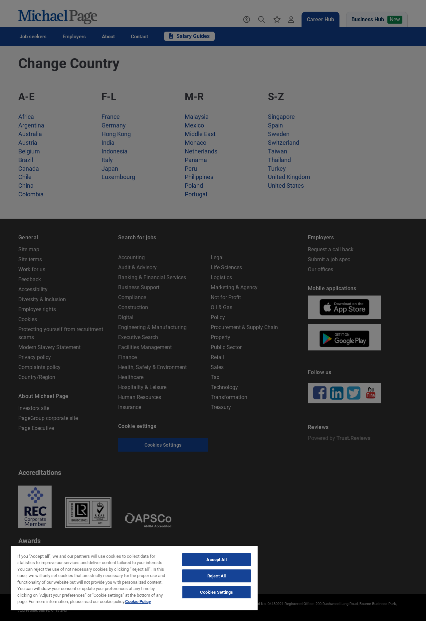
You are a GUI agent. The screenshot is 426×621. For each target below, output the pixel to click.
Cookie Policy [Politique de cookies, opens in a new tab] (138, 601)
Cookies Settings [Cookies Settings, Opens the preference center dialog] (216, 592)
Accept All (216, 559)
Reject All (216, 575)
